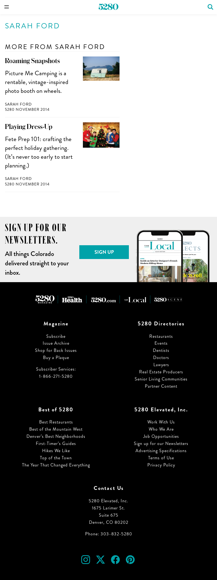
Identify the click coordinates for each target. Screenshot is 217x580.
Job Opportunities (161, 436)
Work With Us (161, 422)
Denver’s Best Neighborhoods (55, 436)
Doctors (161, 357)
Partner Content (161, 386)
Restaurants (161, 336)
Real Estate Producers (161, 372)
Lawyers (161, 365)
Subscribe (56, 336)
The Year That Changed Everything (56, 465)
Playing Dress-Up (28, 126)
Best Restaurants (56, 422)
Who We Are (161, 429)
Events (161, 343)
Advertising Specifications (161, 450)
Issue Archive (56, 343)
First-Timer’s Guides (56, 443)
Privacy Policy (161, 465)
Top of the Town (56, 458)
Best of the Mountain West (56, 429)
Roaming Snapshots (32, 61)
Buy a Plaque (56, 357)
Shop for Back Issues (56, 350)
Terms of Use (161, 458)
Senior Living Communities (161, 379)
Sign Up (104, 252)
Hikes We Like (56, 450)
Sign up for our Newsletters (161, 443)
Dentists (161, 350)
